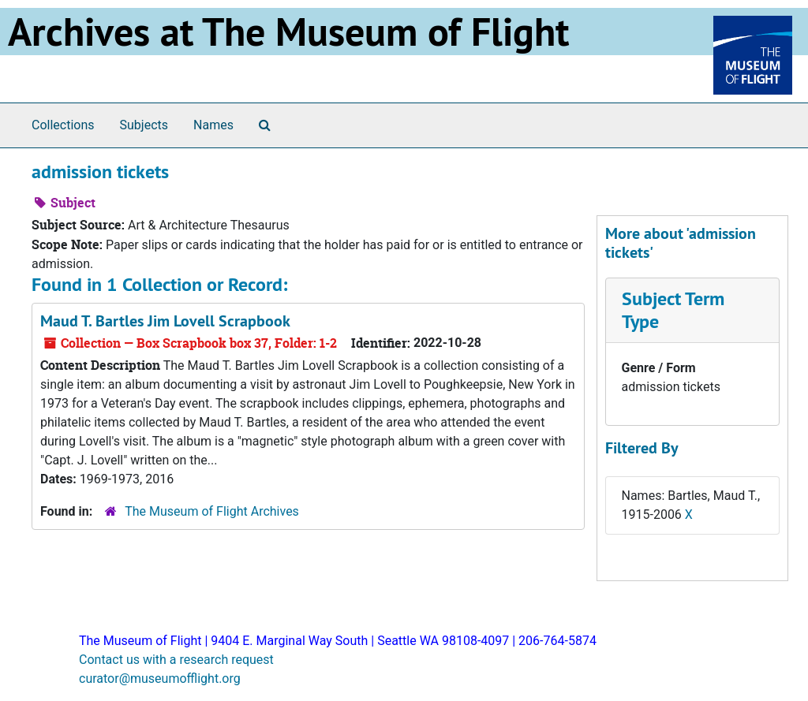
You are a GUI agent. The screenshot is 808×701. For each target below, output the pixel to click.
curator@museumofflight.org (160, 678)
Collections (63, 124)
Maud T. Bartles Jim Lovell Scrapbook (165, 321)
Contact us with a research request (176, 659)
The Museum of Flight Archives (212, 511)
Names (213, 124)
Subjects (144, 124)
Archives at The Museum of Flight (288, 32)
